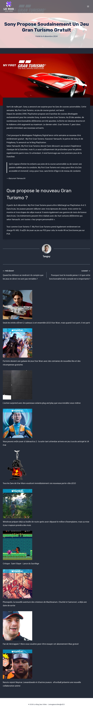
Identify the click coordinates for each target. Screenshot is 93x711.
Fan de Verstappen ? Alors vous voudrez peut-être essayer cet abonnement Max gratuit (41, 644)
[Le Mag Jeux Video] (9, 6)
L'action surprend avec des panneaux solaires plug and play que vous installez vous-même (42, 403)
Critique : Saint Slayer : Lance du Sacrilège (21, 563)
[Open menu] (88, 6)
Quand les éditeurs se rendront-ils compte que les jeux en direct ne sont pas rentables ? (24, 274)
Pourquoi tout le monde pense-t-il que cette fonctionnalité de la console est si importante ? (69, 274)
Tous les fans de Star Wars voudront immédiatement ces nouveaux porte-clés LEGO (39, 483)
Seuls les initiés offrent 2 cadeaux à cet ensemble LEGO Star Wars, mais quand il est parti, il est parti (46, 323)
